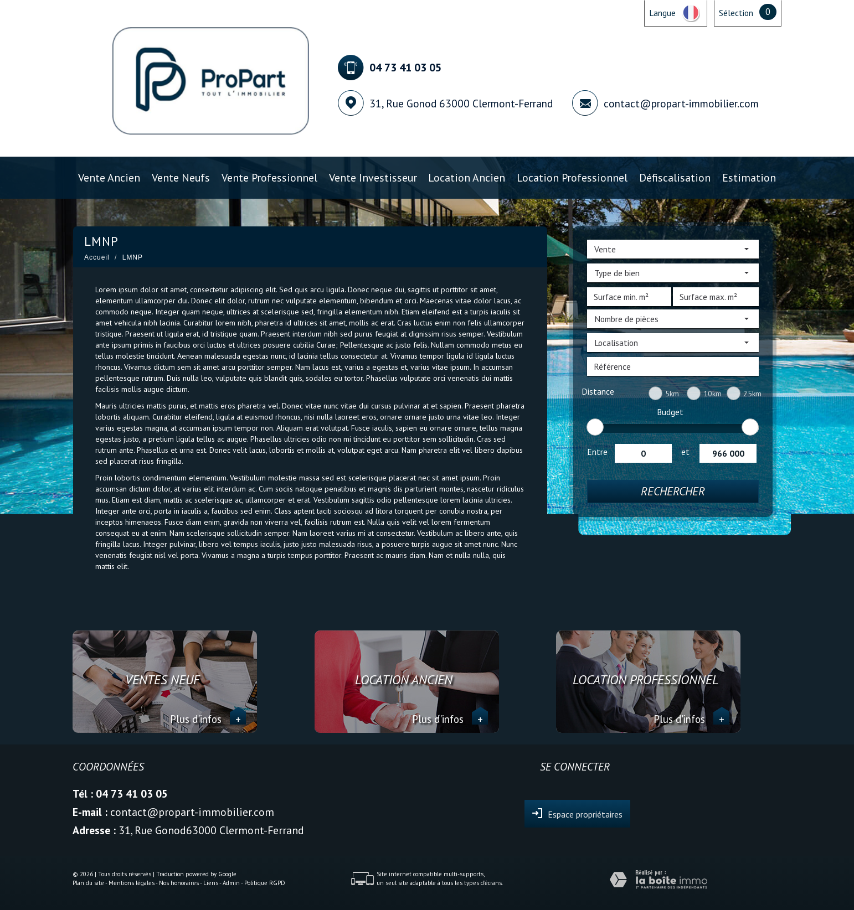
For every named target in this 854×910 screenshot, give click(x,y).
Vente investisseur (373, 177)
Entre (597, 451)
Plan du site (88, 883)
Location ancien (466, 177)
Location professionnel (572, 177)
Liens (210, 883)
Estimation (749, 177)
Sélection (736, 12)
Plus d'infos (208, 719)
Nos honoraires (179, 883)
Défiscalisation (675, 177)
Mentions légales (132, 883)
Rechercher (673, 491)
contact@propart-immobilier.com (681, 103)
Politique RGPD (264, 883)
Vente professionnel (269, 177)
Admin (231, 883)
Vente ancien (109, 177)
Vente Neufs (181, 177)
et (685, 451)
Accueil (97, 257)
